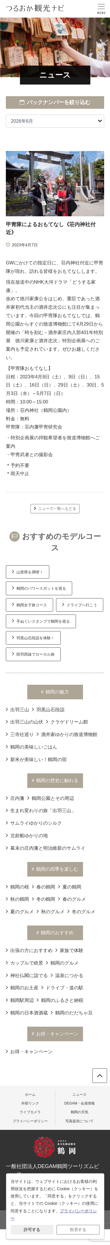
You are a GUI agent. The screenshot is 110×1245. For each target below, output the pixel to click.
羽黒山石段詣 (48, 709)
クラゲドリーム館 (67, 721)
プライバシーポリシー (30, 1121)
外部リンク (30, 1103)
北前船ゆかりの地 (27, 835)
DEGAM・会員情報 (79, 1103)
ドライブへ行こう (79, 604)
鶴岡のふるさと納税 (60, 1000)
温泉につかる (67, 975)
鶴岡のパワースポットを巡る (39, 588)
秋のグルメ (51, 911)
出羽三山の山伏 (24, 721)
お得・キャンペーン (29, 1051)
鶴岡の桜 (17, 886)
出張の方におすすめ (29, 950)
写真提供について (79, 1121)
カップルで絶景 (24, 962)
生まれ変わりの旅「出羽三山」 (41, 810)
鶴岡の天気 (79, 1112)
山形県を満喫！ (27, 571)
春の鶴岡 (43, 886)
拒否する (78, 1229)
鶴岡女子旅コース (29, 604)
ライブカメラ (30, 1112)
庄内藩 (15, 798)
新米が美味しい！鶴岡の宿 (36, 759)
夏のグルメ (20, 911)
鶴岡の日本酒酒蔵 (27, 1012)
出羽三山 (17, 709)
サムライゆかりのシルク (34, 823)
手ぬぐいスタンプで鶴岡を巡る (41, 621)
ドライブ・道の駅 (62, 987)
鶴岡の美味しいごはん (31, 746)
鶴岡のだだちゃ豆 (72, 1012)
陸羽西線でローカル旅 (33, 653)
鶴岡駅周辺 (20, 1000)
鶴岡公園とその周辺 (50, 798)
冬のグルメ (81, 911)
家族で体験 (69, 950)
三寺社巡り (20, 734)
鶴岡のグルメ (62, 962)
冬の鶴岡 (43, 899)
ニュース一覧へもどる (55, 508)
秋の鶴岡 (17, 899)
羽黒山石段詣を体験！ (33, 637)
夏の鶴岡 (69, 886)
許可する (32, 1229)
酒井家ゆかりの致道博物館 (67, 734)
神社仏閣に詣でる (27, 975)
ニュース (79, 1095)
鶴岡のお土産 (22, 987)
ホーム (30, 1095)
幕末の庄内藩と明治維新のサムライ (45, 848)
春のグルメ (72, 899)
